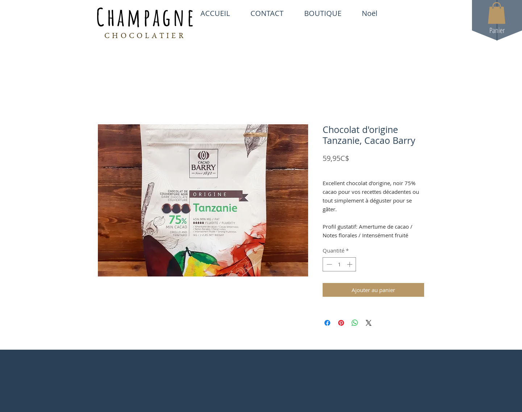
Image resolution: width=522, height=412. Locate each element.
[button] (497, 13)
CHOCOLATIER (145, 36)
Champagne (146, 16)
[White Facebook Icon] (396, 13)
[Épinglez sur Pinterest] (341, 323)
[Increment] (350, 264)
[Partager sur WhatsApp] (355, 323)
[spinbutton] (339, 264)
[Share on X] (368, 323)
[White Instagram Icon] (421, 13)
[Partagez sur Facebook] (327, 323)
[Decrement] (329, 264)
